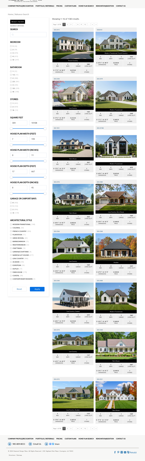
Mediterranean (19, 245)
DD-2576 (57, 182)
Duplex (16, 269)
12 (85, 24)
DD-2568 (100, 231)
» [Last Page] (95, 24)
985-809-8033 (19, 444)
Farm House (17, 272)
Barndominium (19, 241)
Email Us (37, 444)
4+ (13, 92)
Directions (12, 455)
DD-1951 (57, 128)
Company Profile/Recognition (20, 6)
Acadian (16, 262)
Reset (19, 289)
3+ (13, 110)
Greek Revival (18, 238)
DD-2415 (57, 30)
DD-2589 (100, 182)
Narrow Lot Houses (21, 255)
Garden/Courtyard (21, 252)
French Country (19, 231)
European (17, 265)
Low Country (18, 258)
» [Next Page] (92, 24)
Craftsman (17, 248)
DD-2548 (100, 330)
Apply (37, 289)
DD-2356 (57, 79)
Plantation (17, 235)
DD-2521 (100, 379)
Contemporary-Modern (23, 279)
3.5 (14, 88)
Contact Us (120, 6)
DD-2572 (57, 379)
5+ (13, 60)
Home (10, 14)
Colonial (16, 228)
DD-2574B (100, 128)
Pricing (59, 6)
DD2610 (99, 30)
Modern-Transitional (22, 224)
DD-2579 (100, 79)
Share (57, 444)
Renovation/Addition (105, 6)
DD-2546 (57, 280)
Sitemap (19, 455)
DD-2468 (100, 280)
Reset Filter (17, 22)
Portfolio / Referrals (45, 6)
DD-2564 (57, 231)
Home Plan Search (86, 6)
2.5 (14, 81)
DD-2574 (57, 330)
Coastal (16, 275)
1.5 (14, 75)
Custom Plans (70, 6)
